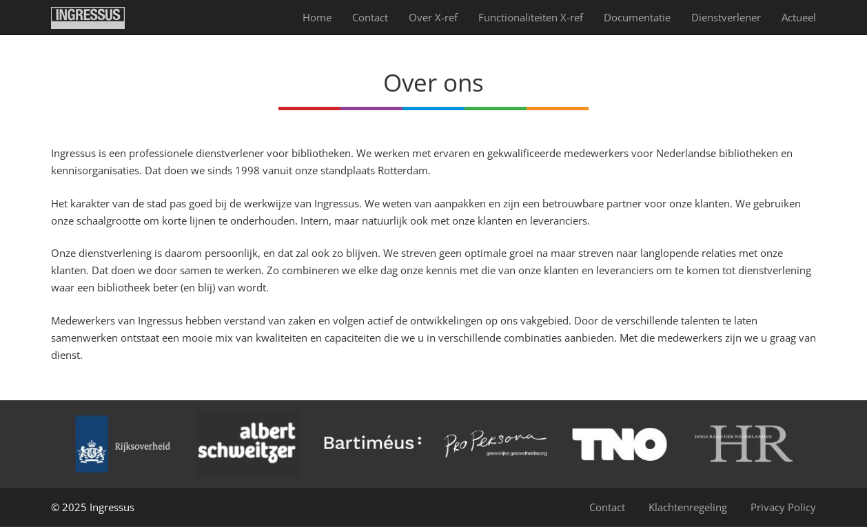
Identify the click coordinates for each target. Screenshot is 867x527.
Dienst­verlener (726, 17)
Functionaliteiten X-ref (530, 17)
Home (317, 17)
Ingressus (112, 507)
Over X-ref (433, 17)
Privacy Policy (783, 507)
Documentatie (637, 17)
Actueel (799, 17)
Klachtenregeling (688, 507)
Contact (370, 17)
